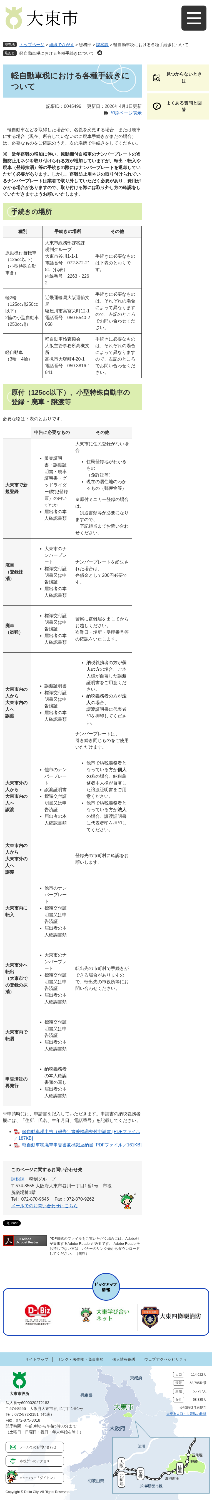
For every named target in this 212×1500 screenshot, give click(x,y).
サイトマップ (36, 1359)
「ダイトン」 (38, 1478)
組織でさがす (61, 44)
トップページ (31, 44)
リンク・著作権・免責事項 (80, 1359)
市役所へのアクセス (35, 1461)
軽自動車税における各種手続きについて (56, 53)
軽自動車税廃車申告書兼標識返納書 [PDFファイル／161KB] (81, 1145)
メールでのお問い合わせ (38, 1447)
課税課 (102, 44)
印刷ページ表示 (126, 113)
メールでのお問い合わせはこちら (44, 1205)
